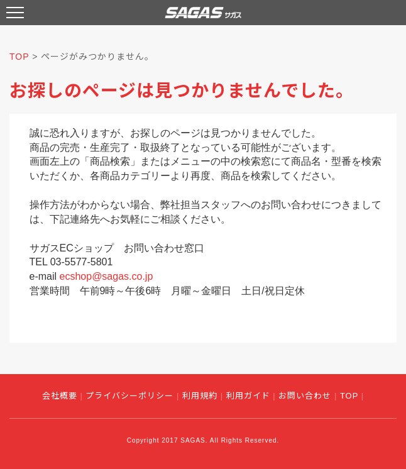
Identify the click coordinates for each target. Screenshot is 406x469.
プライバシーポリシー (129, 395)
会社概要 (59, 395)
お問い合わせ (304, 395)
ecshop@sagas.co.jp (106, 276)
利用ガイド (248, 395)
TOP (19, 57)
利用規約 (199, 395)
